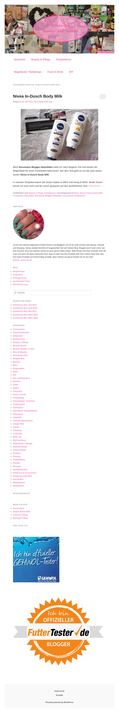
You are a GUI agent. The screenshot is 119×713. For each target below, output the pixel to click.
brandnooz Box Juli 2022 (25, 305)
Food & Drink (55, 72)
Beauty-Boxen (19, 345)
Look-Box (17, 433)
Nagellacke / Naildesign (28, 72)
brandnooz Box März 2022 (25, 318)
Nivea (76, 193)
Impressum (59, 691)
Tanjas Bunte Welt (21, 511)
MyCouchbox (19, 440)
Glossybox (18, 407)
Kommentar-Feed (21, 281)
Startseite (19, 59)
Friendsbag (18, 398)
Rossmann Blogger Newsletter (48, 196)
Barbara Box (19, 339)
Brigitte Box (18, 358)
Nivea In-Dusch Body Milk (37, 96)
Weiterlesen (96, 186)
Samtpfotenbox (20, 469)
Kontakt (59, 695)
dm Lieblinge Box (21, 378)
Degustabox (18, 368)
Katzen (16, 427)
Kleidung (17, 430)
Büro (15, 365)
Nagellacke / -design (22, 443)
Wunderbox (18, 486)
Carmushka (18, 508)
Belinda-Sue (47, 102)
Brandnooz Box (20, 355)
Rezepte (17, 466)
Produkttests (63, 59)
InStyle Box (18, 424)
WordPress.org (20, 284)
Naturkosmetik (20, 447)
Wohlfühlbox (19, 482)
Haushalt (17, 417)
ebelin (16, 388)
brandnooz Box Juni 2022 (25, 308)
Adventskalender (21, 332)
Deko (15, 371)
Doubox (16, 381)
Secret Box (18, 479)
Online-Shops (19, 450)
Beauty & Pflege (40, 59)
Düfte (15, 384)
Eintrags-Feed (19, 278)
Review (16, 463)
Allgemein (18, 336)
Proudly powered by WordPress (59, 702)
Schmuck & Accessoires (24, 473)
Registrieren (19, 271)
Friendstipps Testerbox (24, 401)
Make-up (17, 437)
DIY (71, 72)
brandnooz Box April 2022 (25, 314)
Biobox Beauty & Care (23, 349)
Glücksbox (18, 414)
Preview (17, 456)
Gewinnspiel (19, 404)
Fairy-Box (17, 391)
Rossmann (29, 196)
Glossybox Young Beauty (25, 411)
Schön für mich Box (22, 476)
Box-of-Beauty (20, 352)
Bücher (16, 362)
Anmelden (18, 274)
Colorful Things (20, 515)
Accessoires (19, 329)
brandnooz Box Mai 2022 (25, 311)
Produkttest (18, 196)
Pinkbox (17, 453)
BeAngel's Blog (20, 518)
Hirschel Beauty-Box (23, 420)
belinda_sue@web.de (22, 260)
